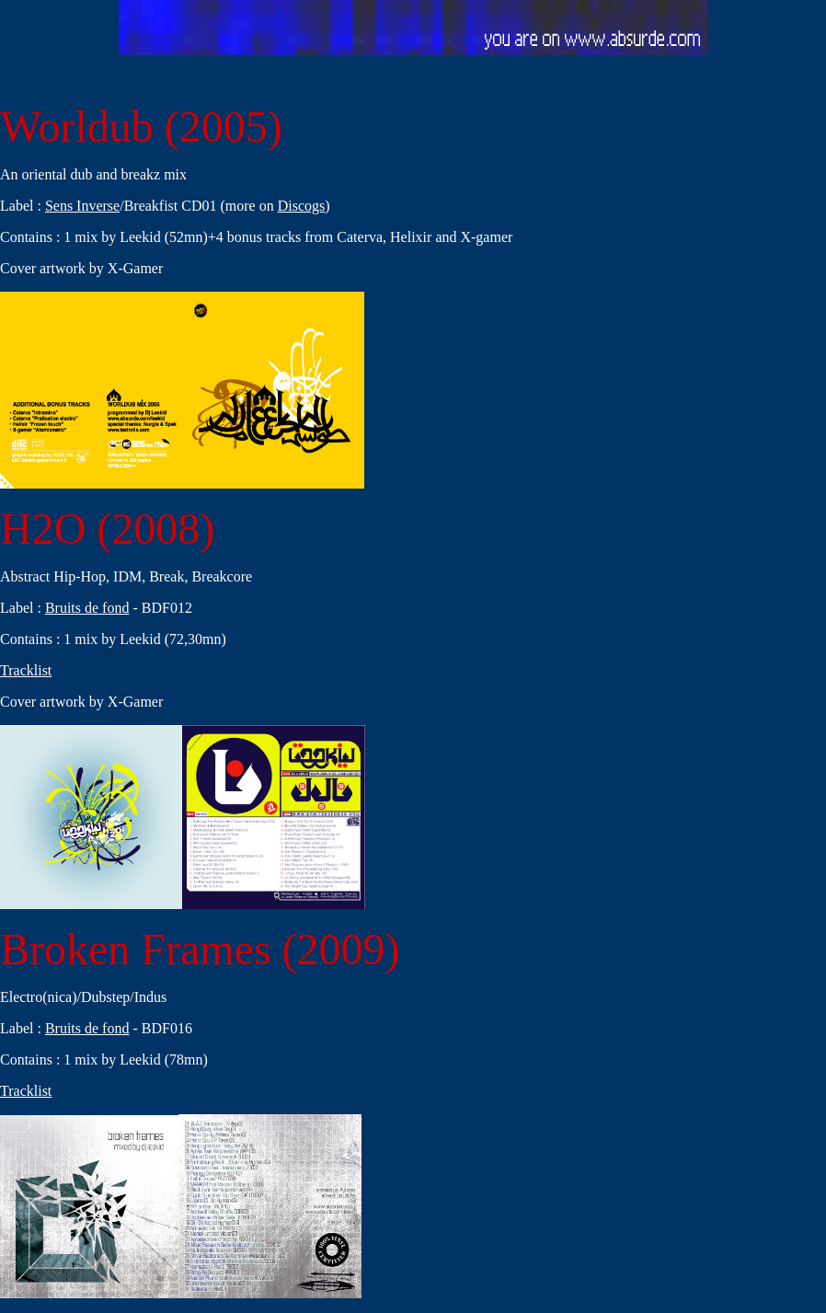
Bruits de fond (87, 608)
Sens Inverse (82, 205)
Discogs (302, 205)
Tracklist (26, 670)
